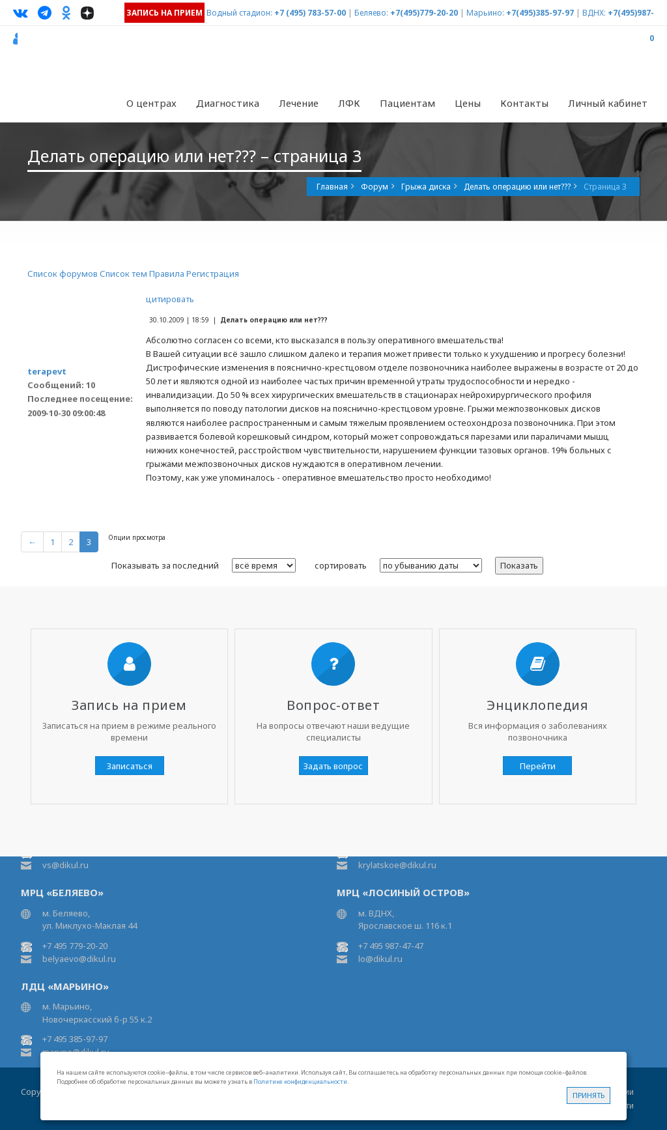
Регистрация (212, 273)
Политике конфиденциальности (300, 1081)
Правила (166, 273)
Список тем (123, 273)
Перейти (538, 766)
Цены (468, 102)
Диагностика (227, 102)
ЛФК (349, 102)
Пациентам (407, 102)
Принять (588, 1095)
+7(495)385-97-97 (540, 12)
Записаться (129, 766)
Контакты (524, 102)
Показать (519, 565)
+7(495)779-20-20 (424, 12)
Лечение (299, 102)
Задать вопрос (333, 766)
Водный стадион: (239, 12)
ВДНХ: (594, 12)
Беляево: (371, 12)
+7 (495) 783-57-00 (310, 12)
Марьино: (485, 12)
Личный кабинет (607, 102)
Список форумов (62, 273)
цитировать (170, 299)
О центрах (151, 102)
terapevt (46, 371)
